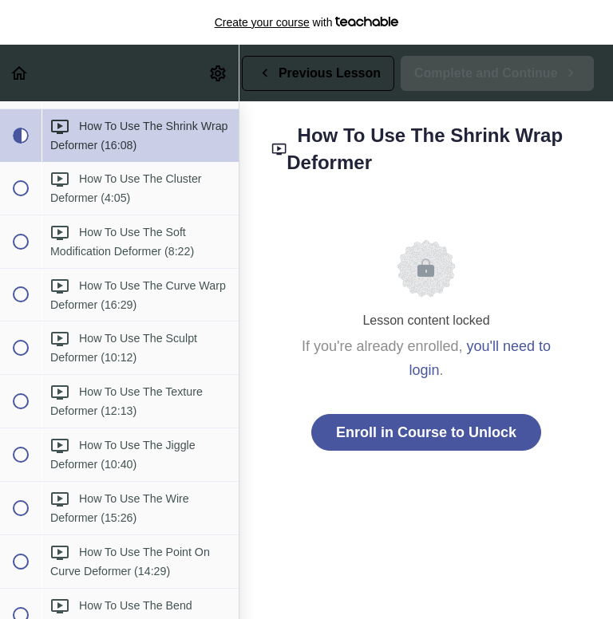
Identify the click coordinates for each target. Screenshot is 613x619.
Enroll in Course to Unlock (426, 432)
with (307, 22)
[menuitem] (219, 73)
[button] (20, 73)
